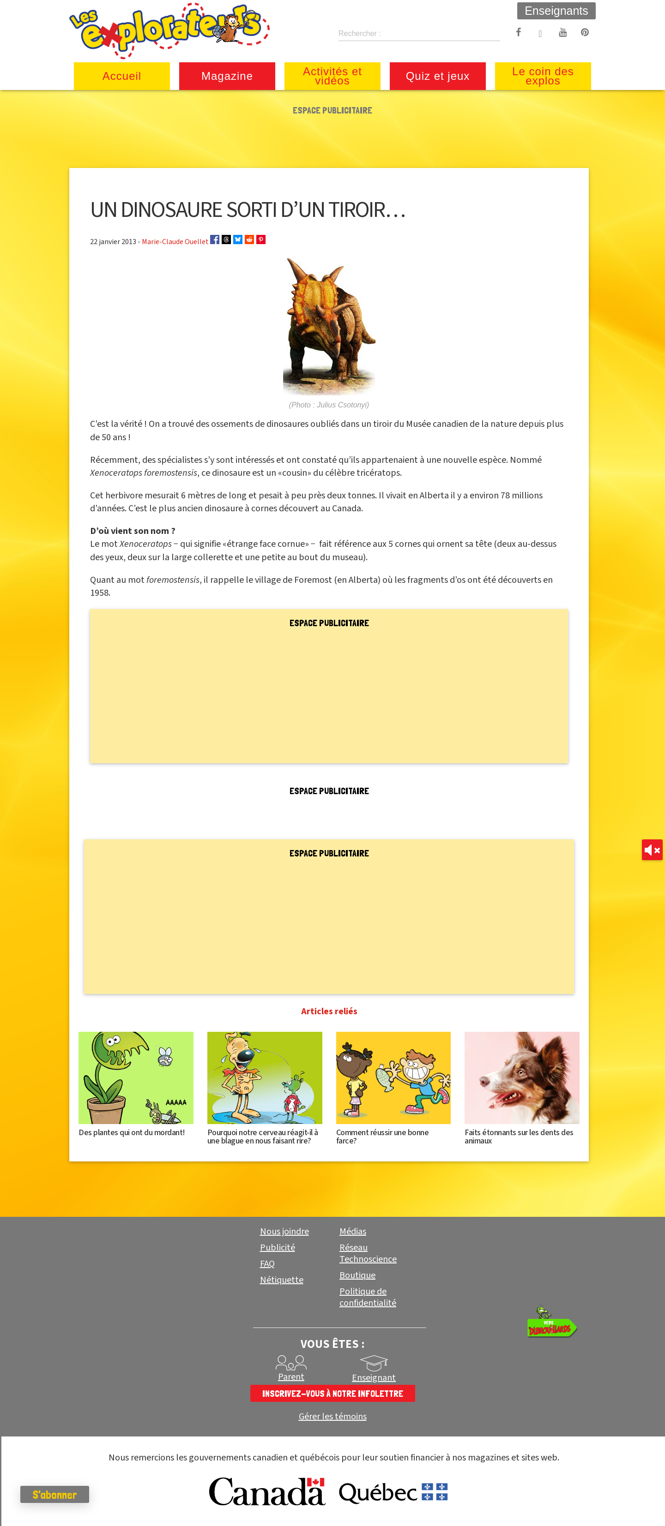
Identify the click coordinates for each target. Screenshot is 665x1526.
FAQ (267, 1263)
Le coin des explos (543, 76)
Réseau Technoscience (368, 1253)
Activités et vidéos (332, 76)
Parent (291, 1376)
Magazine (227, 76)
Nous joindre (284, 1231)
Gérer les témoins (333, 1417)
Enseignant (374, 1377)
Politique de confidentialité (367, 1297)
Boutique (357, 1275)
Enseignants (556, 10)
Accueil (122, 76)
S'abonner (57, 1495)
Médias (352, 1231)
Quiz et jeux (438, 76)
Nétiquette (281, 1280)
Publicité (277, 1247)
